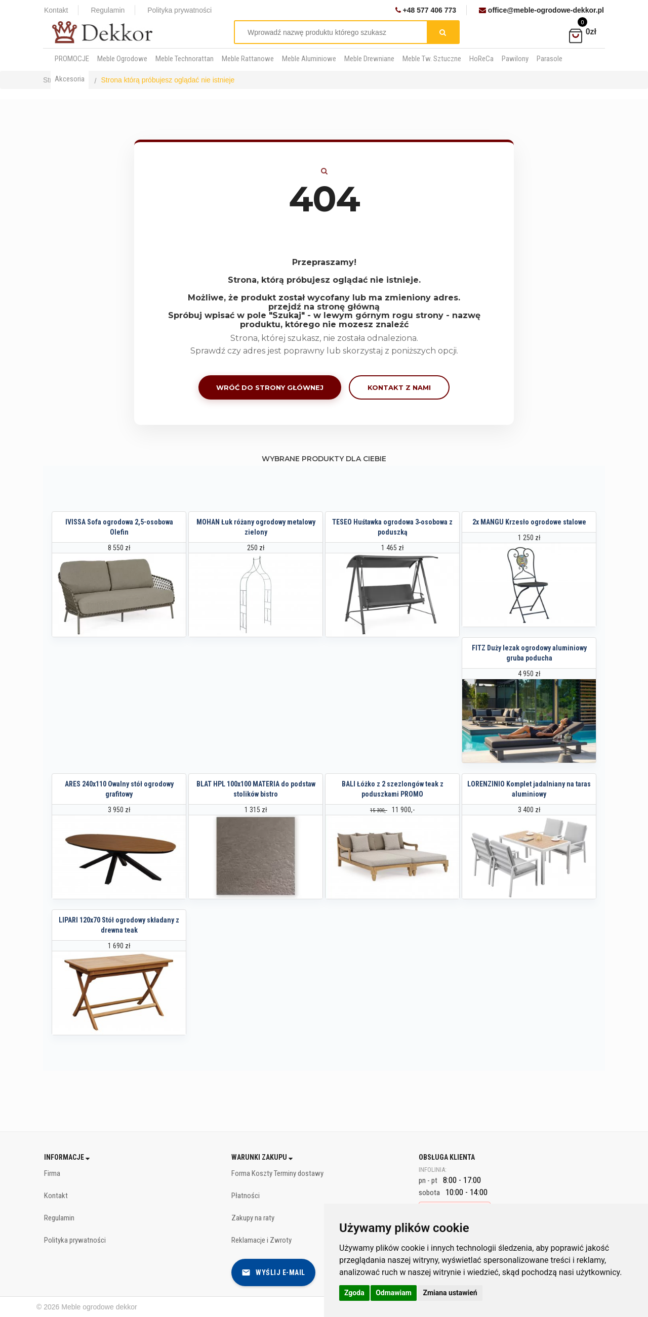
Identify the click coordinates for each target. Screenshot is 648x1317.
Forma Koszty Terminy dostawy (277, 1173)
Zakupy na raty (252, 1217)
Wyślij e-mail (273, 1272)
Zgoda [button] (354, 1293)
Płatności (245, 1195)
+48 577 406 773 (425, 10)
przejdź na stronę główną (324, 307)
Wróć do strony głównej (269, 387)
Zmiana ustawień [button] (450, 1293)
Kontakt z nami (399, 387)
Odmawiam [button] (394, 1293)
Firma (52, 1173)
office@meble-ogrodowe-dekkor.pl (541, 10)
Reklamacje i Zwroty (261, 1240)
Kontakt (56, 10)
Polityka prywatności (179, 10)
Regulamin (108, 10)
